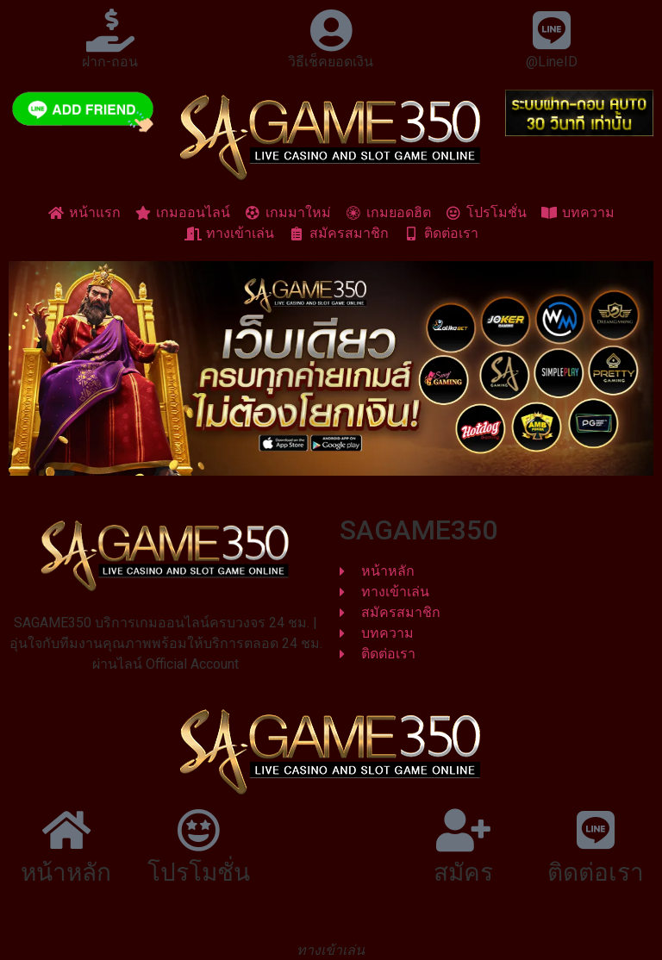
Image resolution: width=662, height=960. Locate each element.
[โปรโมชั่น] (198, 829)
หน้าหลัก (66, 872)
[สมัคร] (463, 829)
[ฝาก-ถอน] (110, 30)
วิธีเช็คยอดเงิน (330, 61)
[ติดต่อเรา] (595, 829)
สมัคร (463, 872)
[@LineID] (551, 30)
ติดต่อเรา (595, 872)
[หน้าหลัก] (66, 829)
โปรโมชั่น (198, 872)
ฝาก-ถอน (110, 61)
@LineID (552, 61)
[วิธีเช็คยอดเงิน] (331, 30)
